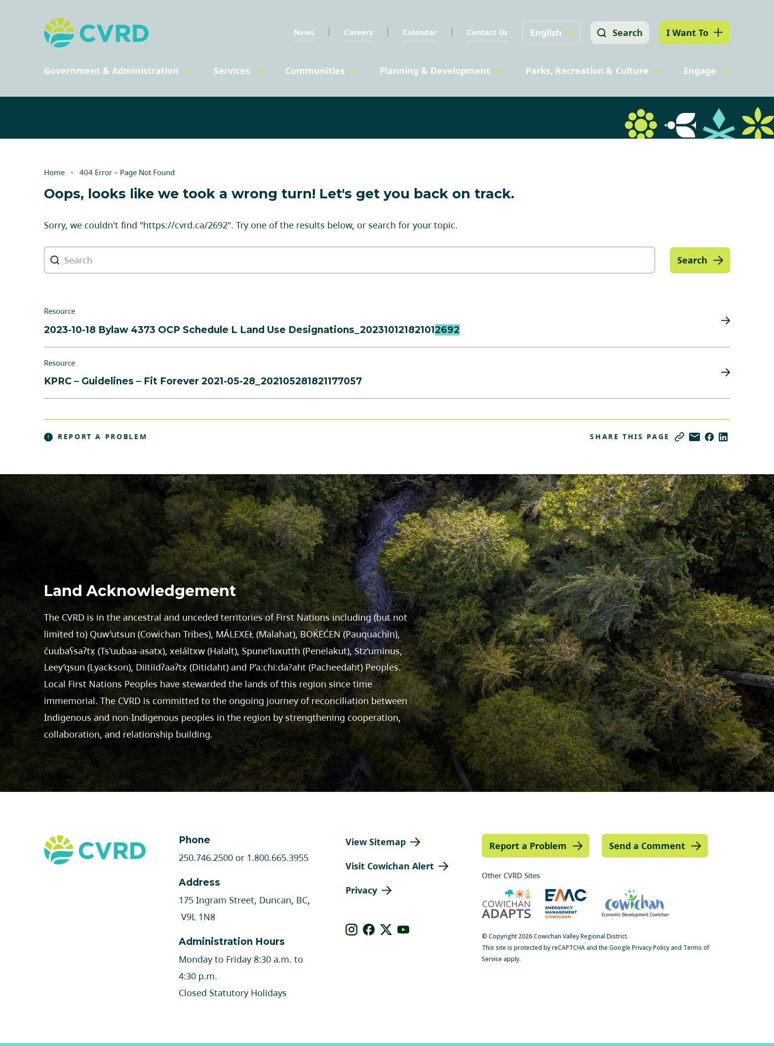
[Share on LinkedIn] (723, 437)
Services (232, 70)
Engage (700, 70)
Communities (315, 70)
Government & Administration (111, 70)
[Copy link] (679, 437)
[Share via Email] (694, 437)
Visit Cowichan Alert (390, 866)
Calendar (418, 32)
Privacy (361, 890)
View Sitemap (376, 842)
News (302, 32)
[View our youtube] (403, 929)
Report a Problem (96, 436)
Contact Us (485, 32)
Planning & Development (435, 70)
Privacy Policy (650, 947)
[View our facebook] (369, 929)
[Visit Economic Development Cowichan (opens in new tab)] (635, 903)
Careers (357, 32)
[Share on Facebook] (709, 437)
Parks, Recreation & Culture (587, 70)
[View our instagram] (352, 929)
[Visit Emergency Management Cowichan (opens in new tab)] (565, 903)
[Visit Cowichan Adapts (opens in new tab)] (506, 903)
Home (54, 172)
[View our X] (386, 929)
